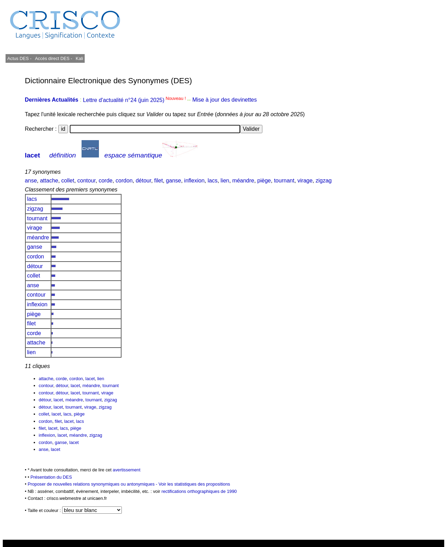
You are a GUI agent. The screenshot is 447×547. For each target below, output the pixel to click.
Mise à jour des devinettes (224, 100)
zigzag (323, 180)
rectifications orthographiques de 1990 (199, 491)
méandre (243, 180)
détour (143, 180)
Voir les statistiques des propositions (194, 484)
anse (31, 180)
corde (105, 180)
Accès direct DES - (53, 58)
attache (49, 180)
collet (67, 180)
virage (305, 180)
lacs (212, 180)
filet (158, 180)
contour (86, 180)
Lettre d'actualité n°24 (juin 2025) (135, 100)
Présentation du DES (51, 477)
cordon (124, 180)
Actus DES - (19, 58)
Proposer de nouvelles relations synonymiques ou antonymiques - (93, 484)
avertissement (127, 469)
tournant (284, 180)
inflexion (194, 180)
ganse (173, 180)
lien (225, 180)
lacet (32, 155)
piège (264, 180)
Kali (79, 58)
